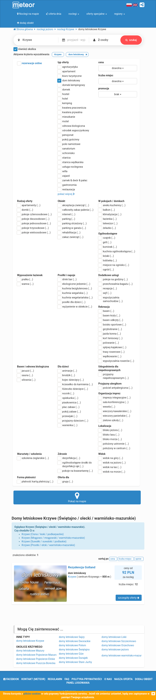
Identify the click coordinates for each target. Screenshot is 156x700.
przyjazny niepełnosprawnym (113, 376)
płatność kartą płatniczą (35, 481)
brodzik (66, 375)
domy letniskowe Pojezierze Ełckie (35, 658)
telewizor (108, 223)
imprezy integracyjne (114, 397)
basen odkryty (110, 320)
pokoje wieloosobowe (34, 232)
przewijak (67, 416)
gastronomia (67, 185)
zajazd (63, 176)
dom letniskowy (69, 80)
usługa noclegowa (70, 167)
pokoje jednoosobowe (34, 223)
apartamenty (28, 205)
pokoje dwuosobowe (33, 219)
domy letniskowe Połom (72, 645)
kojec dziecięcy (71, 380)
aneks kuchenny (111, 205)
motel (63, 121)
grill (104, 242)
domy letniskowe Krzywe (30, 640)
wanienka (67, 425)
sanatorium (66, 148)
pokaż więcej (66, 194)
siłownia (26, 380)
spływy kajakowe (112, 347)
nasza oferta (123, 679)
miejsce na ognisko (113, 265)
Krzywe (72, 576)
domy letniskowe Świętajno (74, 649)
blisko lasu (108, 434)
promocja (103, 88)
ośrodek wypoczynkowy (73, 130)
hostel (63, 94)
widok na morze (111, 472)
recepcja (107, 288)
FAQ (67, 679)
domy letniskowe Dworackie (75, 641)
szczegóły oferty (128, 597)
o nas (108, 679)
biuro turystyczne (70, 76)
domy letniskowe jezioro (115, 649)
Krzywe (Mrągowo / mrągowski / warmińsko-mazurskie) (53, 537)
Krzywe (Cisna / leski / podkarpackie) (43, 534)
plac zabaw (68, 407)
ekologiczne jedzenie (74, 284)
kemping (65, 103)
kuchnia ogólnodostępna (116, 251)
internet (66, 214)
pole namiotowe (69, 144)
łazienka (107, 219)
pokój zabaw (69, 411)
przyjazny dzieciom (73, 420)
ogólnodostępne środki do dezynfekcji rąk (75, 464)
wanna (25, 284)
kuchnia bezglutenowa (75, 288)
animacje (67, 371)
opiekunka (68, 398)
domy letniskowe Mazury (30, 650)
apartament (66, 71)
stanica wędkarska (70, 162)
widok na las (109, 467)
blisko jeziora (110, 430)
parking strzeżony (72, 223)
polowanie (108, 343)
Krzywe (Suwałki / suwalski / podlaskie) (44, 541)
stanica (64, 157)
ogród (106, 269)
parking (66, 219)
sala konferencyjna (113, 402)
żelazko (107, 228)
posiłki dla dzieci (71, 302)
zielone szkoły (110, 420)
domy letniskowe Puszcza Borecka (35, 663)
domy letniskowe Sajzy (72, 637)
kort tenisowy (110, 338)
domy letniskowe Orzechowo (117, 645)
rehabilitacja (69, 232)
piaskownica (69, 402)
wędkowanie (109, 356)
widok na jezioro (112, 462)
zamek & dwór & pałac (72, 180)
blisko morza (110, 439)
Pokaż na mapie (77, 497)
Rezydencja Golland (81, 567)
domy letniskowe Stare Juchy (75, 662)
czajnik (106, 238)
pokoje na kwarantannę (75, 471)
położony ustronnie (113, 444)
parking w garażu (72, 228)
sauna (25, 375)
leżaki (106, 256)
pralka (25, 279)
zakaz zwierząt (70, 237)
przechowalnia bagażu (115, 284)
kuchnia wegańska (72, 293)
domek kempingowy (71, 85)
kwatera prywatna (70, 112)
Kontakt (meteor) (33, 679)
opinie (138, 559)
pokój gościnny (68, 139)
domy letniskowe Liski (113, 637)
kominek (107, 247)
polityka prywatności (87, 679)
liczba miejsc (105, 75)
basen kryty (109, 315)
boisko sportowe (112, 324)
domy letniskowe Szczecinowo (118, 641)
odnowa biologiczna (71, 126)
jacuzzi (25, 371)
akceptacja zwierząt (73, 205)
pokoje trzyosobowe (33, 228)
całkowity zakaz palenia (75, 210)
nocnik (66, 393)
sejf (104, 293)
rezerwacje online (29, 63)
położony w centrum (114, 448)
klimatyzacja (109, 214)
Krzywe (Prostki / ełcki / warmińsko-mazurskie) (48, 545)
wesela (106, 406)
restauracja (66, 189)
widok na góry (110, 458)
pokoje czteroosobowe (34, 214)
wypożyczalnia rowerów (116, 361)
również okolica (24, 49)
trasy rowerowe (111, 352)
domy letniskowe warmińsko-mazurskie (123, 655)
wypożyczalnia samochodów (110, 299)
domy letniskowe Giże (71, 653)
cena (101, 62)
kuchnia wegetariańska (75, 297)
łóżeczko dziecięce (73, 389)
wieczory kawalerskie (114, 411)
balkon (106, 210)
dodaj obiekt (144, 679)
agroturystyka (68, 67)
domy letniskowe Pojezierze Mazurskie (38, 654)
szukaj (131, 40)
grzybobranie (110, 329)
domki (25, 210)
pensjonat (65, 135)
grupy (65, 481)
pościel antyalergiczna (115, 388)
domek (64, 89)
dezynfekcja (69, 458)
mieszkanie (66, 117)
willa (62, 171)
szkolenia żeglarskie (33, 458)
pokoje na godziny (113, 279)
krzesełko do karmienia (75, 384)
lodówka (107, 260)
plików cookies (31, 693)
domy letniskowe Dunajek (73, 657)
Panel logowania (78, 682)
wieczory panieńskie (114, 416)
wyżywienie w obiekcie (75, 306)
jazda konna (109, 333)
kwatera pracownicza (72, 108)
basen (106, 311)
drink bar (67, 279)
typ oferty (63, 62)
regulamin (55, 679)
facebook (11, 679)
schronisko (66, 153)
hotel (63, 98)
